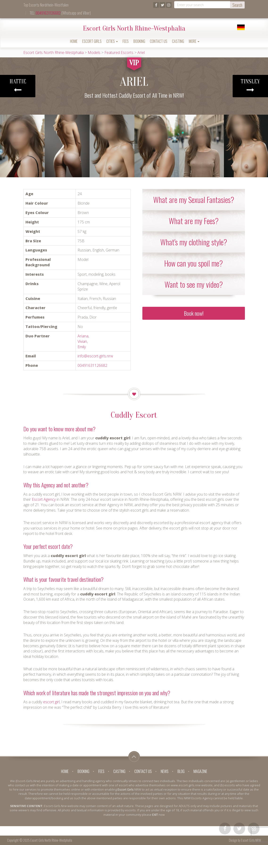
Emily (82, 346)
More (194, 41)
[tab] (193, 199)
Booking (139, 41)
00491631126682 (48, 13)
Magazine (200, 771)
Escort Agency (44, 499)
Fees (126, 41)
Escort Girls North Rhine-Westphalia (134, 28)
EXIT (155, 815)
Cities (112, 41)
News (165, 771)
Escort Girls (92, 41)
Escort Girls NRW (251, 840)
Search (237, 5)
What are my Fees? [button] (194, 220)
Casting (178, 41)
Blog (181, 771)
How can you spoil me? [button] (193, 263)
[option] (22, 146)
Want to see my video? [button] (194, 284)
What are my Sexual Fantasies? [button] (193, 199)
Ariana (83, 336)
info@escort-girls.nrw (95, 356)
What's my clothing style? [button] (193, 241)
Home (74, 41)
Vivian (82, 341)
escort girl (51, 701)
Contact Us (158, 41)
